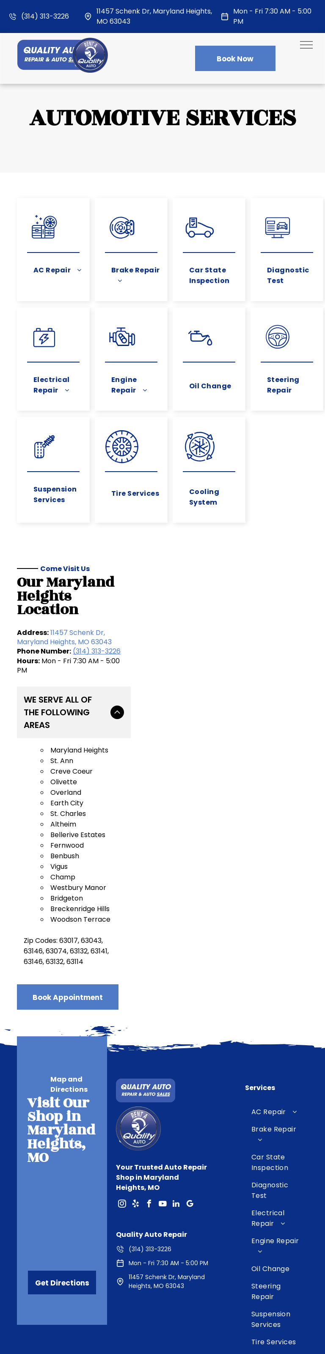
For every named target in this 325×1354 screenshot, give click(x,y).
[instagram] (122, 1178)
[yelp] (135, 1178)
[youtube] (162, 1178)
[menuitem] (57, 270)
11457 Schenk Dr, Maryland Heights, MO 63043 (64, 637)
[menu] (306, 45)
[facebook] (149, 1178)
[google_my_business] (190, 1178)
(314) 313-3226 (45, 16)
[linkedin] (176, 1178)
